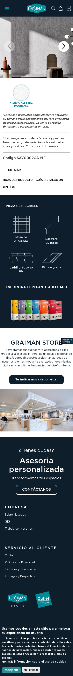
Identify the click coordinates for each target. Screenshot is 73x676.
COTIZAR (14, 170)
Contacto (11, 555)
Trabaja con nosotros (19, 529)
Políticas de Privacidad (20, 562)
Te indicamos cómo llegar (36, 379)
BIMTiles (9, 187)
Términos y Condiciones (21, 569)
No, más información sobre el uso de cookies (34, 662)
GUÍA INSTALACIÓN (49, 180)
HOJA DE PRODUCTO (18, 180)
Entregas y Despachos (20, 576)
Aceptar (11, 670)
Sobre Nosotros (15, 515)
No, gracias (31, 669)
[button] (63, 46)
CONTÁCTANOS (36, 489)
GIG (7, 522)
